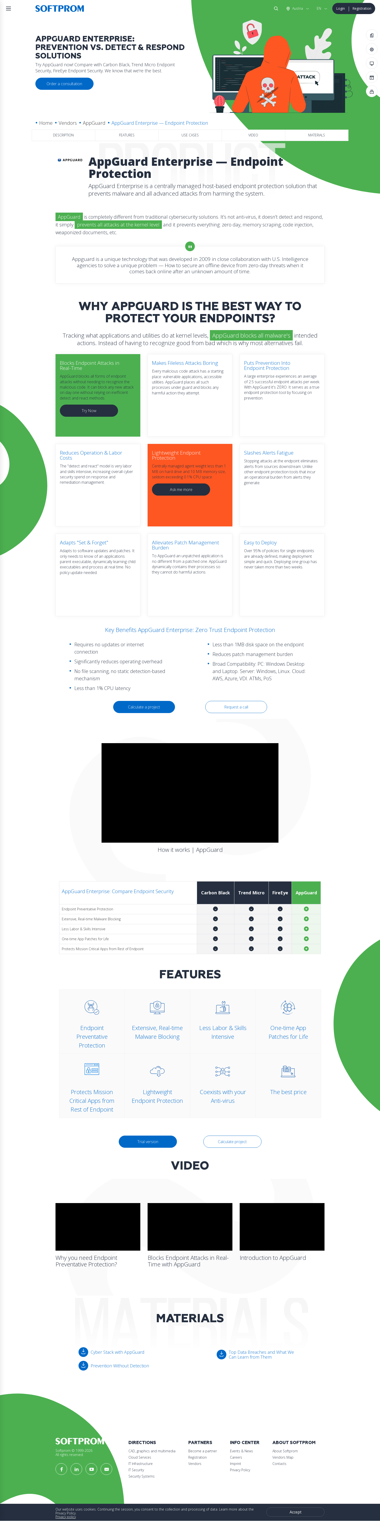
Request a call (236, 707)
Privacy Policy (240, 1470)
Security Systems (141, 1476)
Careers (236, 1457)
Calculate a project (144, 707)
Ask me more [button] (181, 489)
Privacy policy (65, 1516)
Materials (316, 135)
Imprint (235, 1463)
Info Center (245, 1443)
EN (319, 8)
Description (63, 135)
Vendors (68, 123)
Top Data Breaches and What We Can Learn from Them (261, 1354)
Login (340, 8)
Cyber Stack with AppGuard (117, 1352)
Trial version (147, 1141)
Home (46, 123)
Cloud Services (139, 1457)
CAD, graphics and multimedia (151, 1451)
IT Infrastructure (140, 1463)
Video (253, 135)
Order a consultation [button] (64, 83)
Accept (295, 1512)
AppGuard (94, 123)
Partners (200, 1443)
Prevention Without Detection (120, 1365)
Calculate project (232, 1141)
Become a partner (202, 1451)
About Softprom (294, 1443)
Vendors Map (282, 1457)
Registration (361, 8)
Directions (142, 1443)
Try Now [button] (89, 410)
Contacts (279, 1463)
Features (127, 135)
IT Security (136, 1470)
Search (275, 8)
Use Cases (190, 135)
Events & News (241, 1451)
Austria (297, 8)
